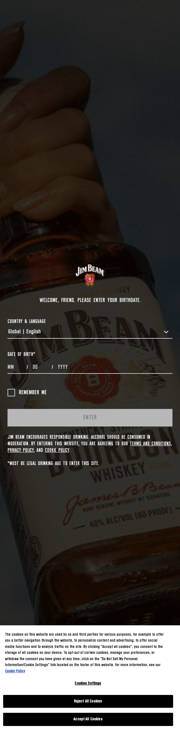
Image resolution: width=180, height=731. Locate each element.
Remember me (27, 392)
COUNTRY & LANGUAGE (27, 321)
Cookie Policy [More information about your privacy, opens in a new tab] (15, 671)
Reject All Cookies (88, 701)
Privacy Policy (21, 450)
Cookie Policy (57, 450)
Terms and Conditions (150, 443)
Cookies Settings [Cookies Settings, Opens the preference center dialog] (88, 683)
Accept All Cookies (87, 719)
